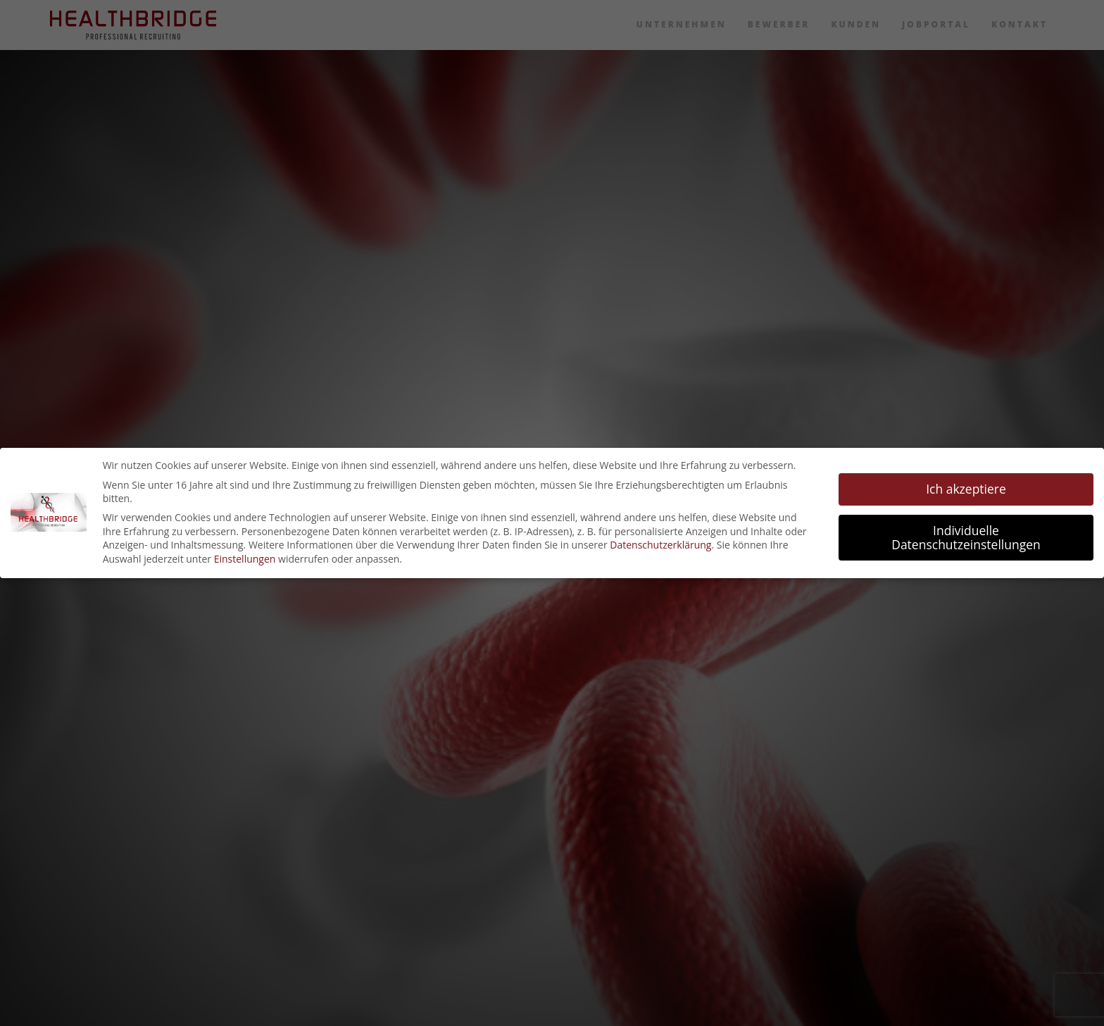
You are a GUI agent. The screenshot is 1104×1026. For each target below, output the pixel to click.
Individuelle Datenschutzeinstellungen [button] (966, 537)
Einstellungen (245, 558)
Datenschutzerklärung (660, 544)
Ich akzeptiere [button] (966, 488)
